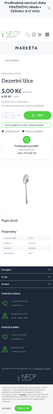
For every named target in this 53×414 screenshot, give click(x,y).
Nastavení (6, 408)
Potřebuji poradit (10, 131)
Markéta (15, 60)
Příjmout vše (23, 408)
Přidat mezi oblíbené (32, 131)
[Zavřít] (49, 8)
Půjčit (38, 115)
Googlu (23, 394)
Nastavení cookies (43, 368)
